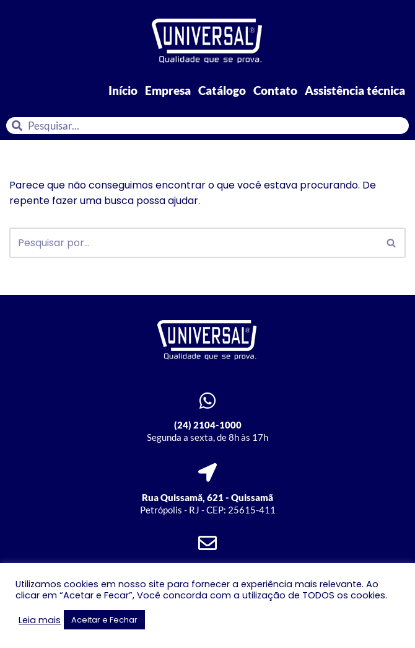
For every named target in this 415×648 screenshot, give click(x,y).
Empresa (168, 90)
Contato (275, 90)
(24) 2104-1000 (208, 424)
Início (123, 90)
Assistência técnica (355, 90)
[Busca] (193, 243)
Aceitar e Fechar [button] (104, 620)
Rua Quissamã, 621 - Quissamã (207, 497)
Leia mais (40, 620)
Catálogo (222, 90)
